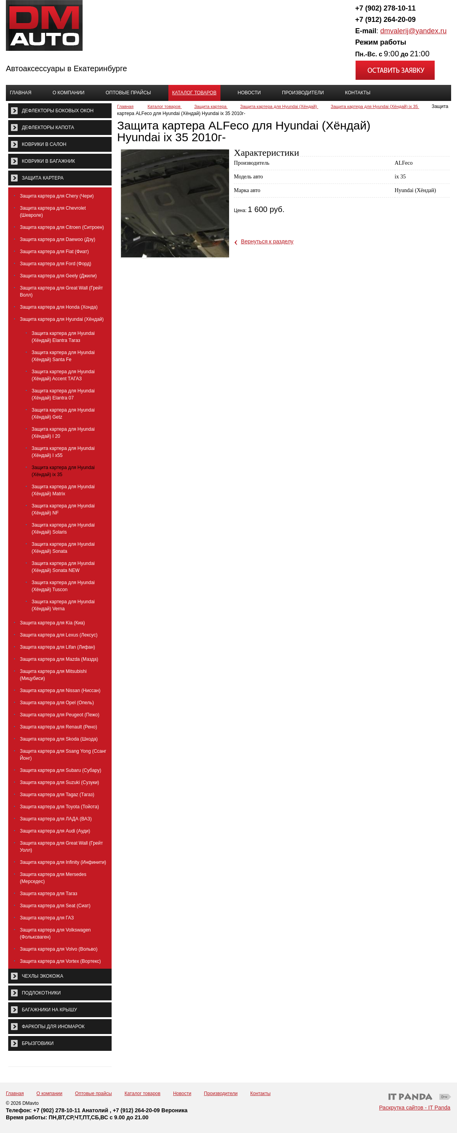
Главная (125, 106)
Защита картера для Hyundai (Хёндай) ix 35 (375, 106)
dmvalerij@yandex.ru (413, 31)
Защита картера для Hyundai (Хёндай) (279, 106)
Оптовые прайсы (93, 1093)
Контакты (260, 1093)
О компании (49, 1093)
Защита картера (211, 106)
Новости (182, 1093)
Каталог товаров (194, 92)
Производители (221, 1093)
